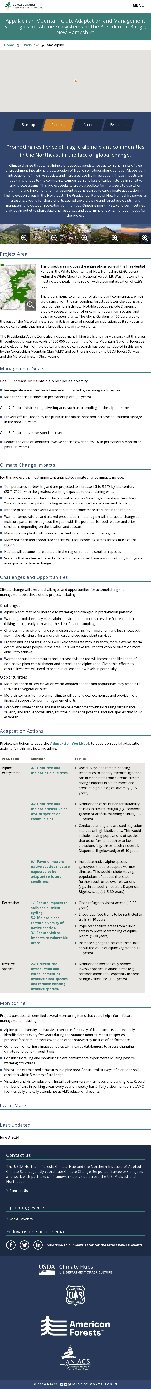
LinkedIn (37, 1249)
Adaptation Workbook (70, 743)
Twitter (24, 1249)
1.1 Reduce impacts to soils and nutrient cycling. (49, 907)
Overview (30, 45)
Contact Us (18, 1190)
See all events (21, 1219)
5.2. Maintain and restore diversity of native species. (47, 922)
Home (9, 45)
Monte (96, 1384)
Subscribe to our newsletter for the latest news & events (94, 1245)
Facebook (10, 1249)
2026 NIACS (48, 1384)
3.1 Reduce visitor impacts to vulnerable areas (49, 937)
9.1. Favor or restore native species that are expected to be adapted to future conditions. (50, 871)
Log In (111, 1384)
